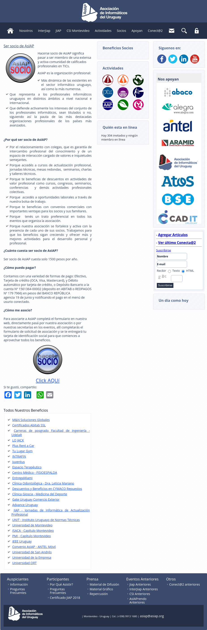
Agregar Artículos (173, 234)
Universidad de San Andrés (32, 552)
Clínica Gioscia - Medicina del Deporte (39, 494)
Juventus (18, 462)
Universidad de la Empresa (31, 557)
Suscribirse (163, 250)
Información (19, 584)
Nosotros (26, 30)
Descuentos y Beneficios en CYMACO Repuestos (47, 489)
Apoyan (137, 30)
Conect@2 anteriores (184, 584)
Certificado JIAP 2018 (65, 597)
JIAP (58, 30)
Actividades (103, 30)
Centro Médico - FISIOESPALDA (34, 472)
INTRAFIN (19, 456)
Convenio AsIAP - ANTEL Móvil (34, 547)
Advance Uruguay (25, 505)
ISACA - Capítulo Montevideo (33, 530)
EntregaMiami (22, 478)
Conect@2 (155, 30)
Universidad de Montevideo (32, 525)
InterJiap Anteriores (143, 589)
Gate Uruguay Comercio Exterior (36, 499)
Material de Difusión (104, 584)
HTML (188, 271)
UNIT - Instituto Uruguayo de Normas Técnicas (46, 520)
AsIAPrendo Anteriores (138, 600)
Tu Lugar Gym (22, 451)
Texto (174, 271)
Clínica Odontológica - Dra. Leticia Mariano (43, 483)
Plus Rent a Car (23, 445)
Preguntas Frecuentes (18, 591)
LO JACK (18, 440)
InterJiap (44, 30)
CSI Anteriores (139, 594)
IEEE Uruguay (22, 541)
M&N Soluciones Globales (31, 420)
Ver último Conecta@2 (177, 242)
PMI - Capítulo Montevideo (31, 536)
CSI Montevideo (78, 30)
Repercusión (99, 594)
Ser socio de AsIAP (19, 45)
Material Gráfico (101, 589)
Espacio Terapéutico (27, 467)
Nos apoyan (168, 79)
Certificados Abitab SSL (29, 425)
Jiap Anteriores (140, 584)
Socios (121, 30)
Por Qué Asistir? (61, 584)
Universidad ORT (24, 563)
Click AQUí (47, 380)
